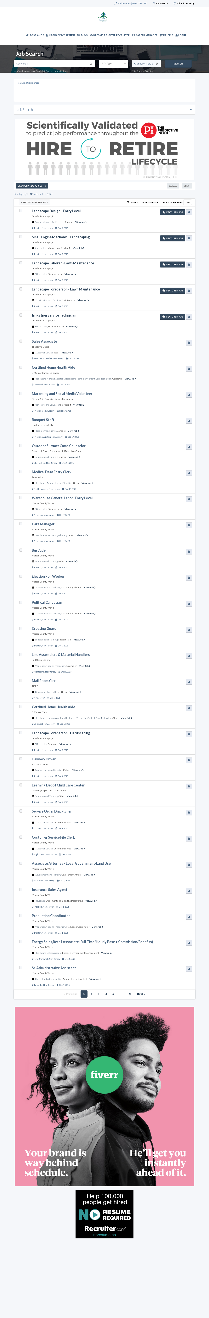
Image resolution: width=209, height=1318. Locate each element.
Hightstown (39, 672)
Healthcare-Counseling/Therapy (51, 535)
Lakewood (38, 384)
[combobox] (113, 64)
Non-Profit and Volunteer (47, 404)
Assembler (71, 665)
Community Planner (71, 587)
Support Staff (64, 639)
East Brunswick (41, 489)
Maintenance (68, 300)
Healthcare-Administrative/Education (53, 483)
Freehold (38, 907)
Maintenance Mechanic (59, 248)
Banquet (61, 430)
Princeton (38, 411)
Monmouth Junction (43, 358)
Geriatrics (117, 378)
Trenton (37, 228)
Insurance (40, 900)
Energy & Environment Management (80, 952)
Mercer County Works (43, 503)
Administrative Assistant (75, 978)
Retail (56, 352)
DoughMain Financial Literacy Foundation (53, 398)
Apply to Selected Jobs (34, 202)
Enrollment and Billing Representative (64, 900)
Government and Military (47, 587)
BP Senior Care (39, 712)
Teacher (62, 456)
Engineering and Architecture (49, 222)
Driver (66, 770)
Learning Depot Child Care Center (49, 790)
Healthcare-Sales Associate (48, 952)
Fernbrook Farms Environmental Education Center (57, 451)
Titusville (38, 985)
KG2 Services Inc (40, 764)
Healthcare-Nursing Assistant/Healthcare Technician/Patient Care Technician (73, 378)
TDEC (35, 686)
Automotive (41, 248)
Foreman (52, 744)
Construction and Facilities (48, 300)
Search (178, 63)
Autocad (69, 222)
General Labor (55, 274)
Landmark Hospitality (42, 425)
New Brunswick (41, 959)
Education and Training (46, 456)
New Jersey (47, 228)
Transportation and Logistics (48, 770)
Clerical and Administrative (48, 978)
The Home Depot (40, 346)
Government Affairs (71, 874)
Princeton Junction (42, 437)
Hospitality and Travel (45, 430)
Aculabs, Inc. (38, 477)
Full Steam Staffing (41, 659)
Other (76, 483)
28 (129, 994)
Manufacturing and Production (50, 665)
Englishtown (39, 854)
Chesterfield (39, 463)
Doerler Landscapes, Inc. (43, 216)
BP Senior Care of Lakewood (45, 372)
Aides (61, 561)
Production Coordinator (77, 926)
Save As (173, 185)
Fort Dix (37, 828)
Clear (187, 185)
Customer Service (44, 352)
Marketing (65, 404)
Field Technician (56, 326)
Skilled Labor (41, 274)
